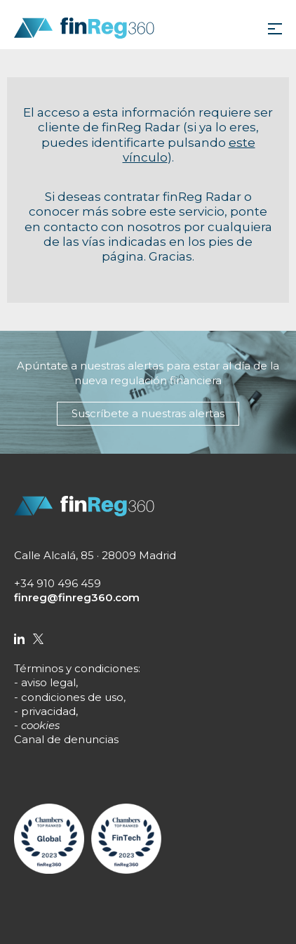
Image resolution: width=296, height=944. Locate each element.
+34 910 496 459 (57, 583)
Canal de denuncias (66, 739)
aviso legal (48, 682)
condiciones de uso (72, 697)
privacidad (48, 711)
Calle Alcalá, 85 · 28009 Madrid (95, 555)
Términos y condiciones (76, 668)
